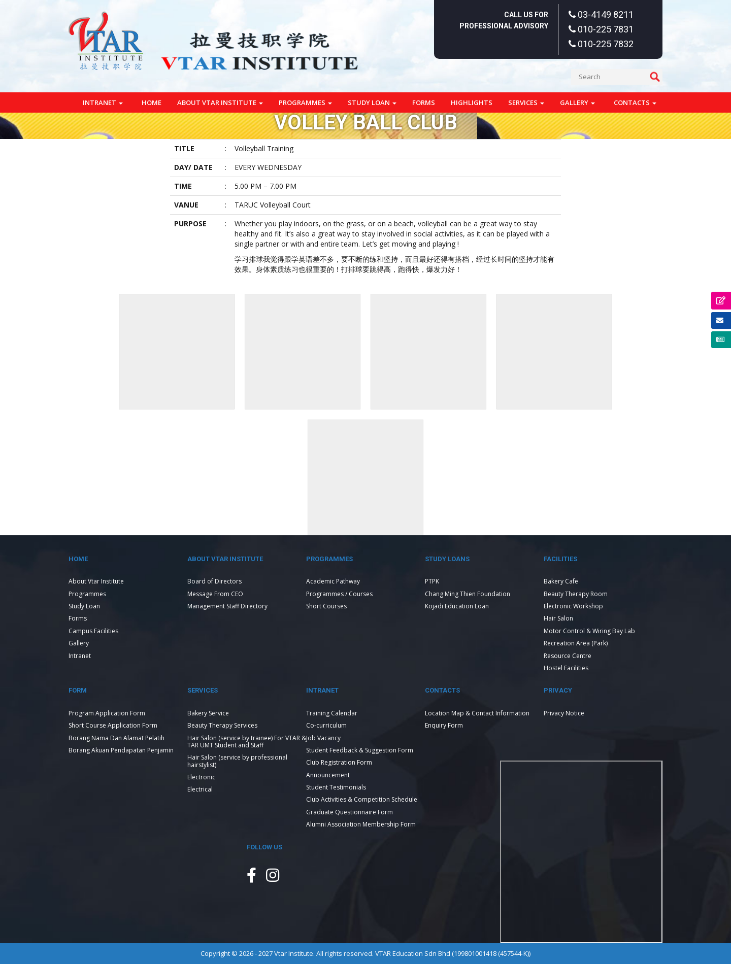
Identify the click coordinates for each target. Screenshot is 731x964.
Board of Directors (214, 581)
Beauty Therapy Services (222, 725)
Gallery (577, 102)
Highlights (471, 102)
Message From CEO (215, 594)
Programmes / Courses (339, 594)
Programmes (305, 102)
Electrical (200, 789)
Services (526, 102)
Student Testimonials (336, 787)
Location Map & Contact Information (477, 713)
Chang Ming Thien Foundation (467, 594)
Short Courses (326, 606)
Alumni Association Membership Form (361, 824)
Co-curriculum (326, 725)
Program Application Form (107, 713)
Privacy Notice (564, 713)
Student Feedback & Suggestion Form (359, 750)
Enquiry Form (444, 725)
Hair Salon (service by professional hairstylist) (237, 761)
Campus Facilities (93, 631)
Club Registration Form (339, 762)
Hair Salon (558, 618)
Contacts (635, 102)
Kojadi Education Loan (457, 606)
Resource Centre (567, 655)
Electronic (201, 777)
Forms (423, 102)
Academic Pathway (333, 581)
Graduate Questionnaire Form (349, 812)
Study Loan (372, 102)
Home (151, 102)
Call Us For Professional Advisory (503, 20)
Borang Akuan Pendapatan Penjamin (121, 750)
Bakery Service (208, 713)
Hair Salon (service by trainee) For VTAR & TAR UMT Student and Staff (246, 741)
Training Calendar (331, 713)
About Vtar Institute (220, 102)
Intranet (103, 102)
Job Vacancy (323, 738)
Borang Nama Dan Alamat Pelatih (116, 738)
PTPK (432, 581)
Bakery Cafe (561, 581)
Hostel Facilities (566, 668)
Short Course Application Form (113, 725)
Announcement (328, 775)
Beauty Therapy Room (576, 594)
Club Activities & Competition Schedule (361, 799)
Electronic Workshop (573, 606)
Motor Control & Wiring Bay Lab (589, 631)
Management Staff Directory (227, 606)
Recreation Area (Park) (576, 643)
